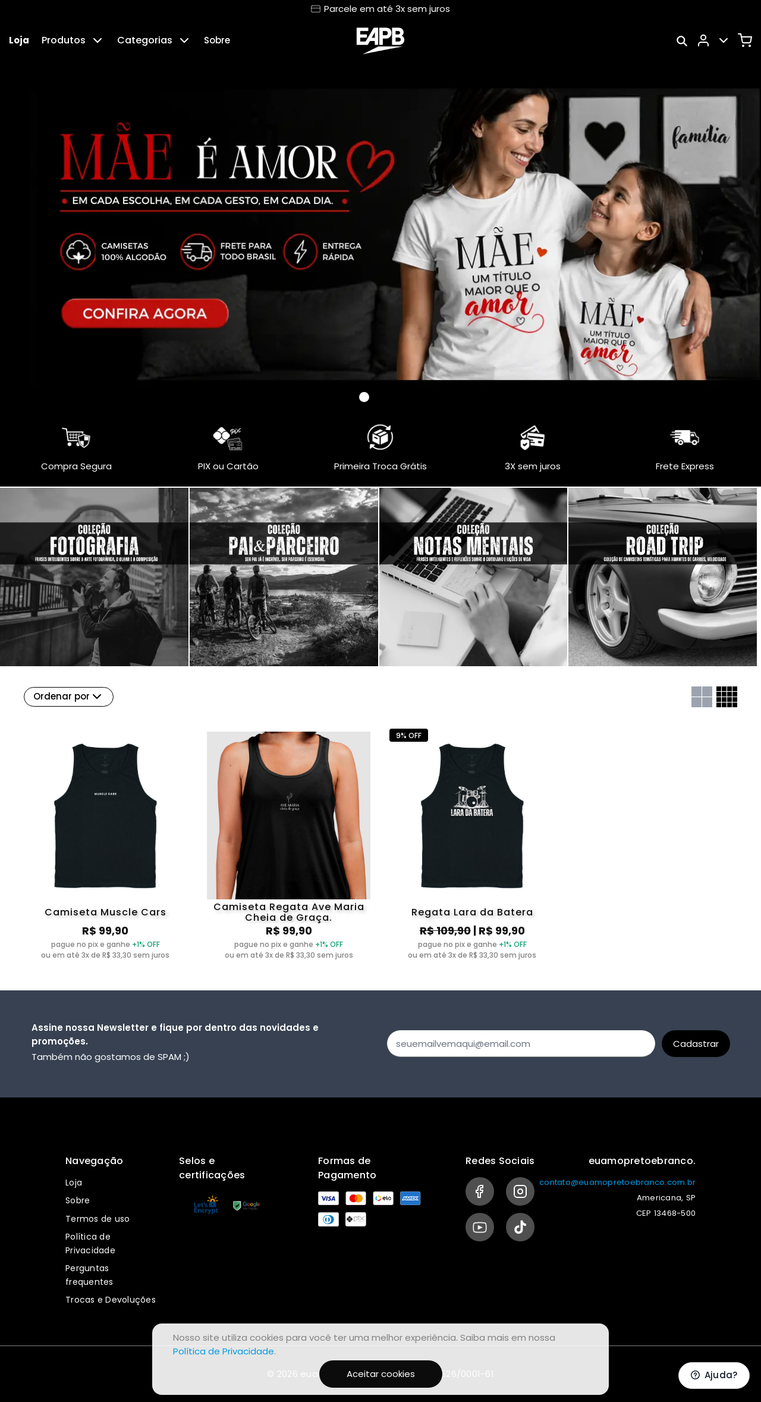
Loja (19, 40)
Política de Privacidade (223, 1351)
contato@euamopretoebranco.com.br (617, 1182)
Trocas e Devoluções (110, 1300)
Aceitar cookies (381, 1374)
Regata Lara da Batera (472, 912)
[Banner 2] (393, 397)
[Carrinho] (745, 40)
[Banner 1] (378, 397)
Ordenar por (68, 696)
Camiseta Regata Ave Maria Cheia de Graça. (288, 912)
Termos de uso (97, 1219)
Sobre (217, 40)
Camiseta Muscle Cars (105, 912)
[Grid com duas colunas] (701, 696)
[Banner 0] (364, 397)
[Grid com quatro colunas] (726, 696)
